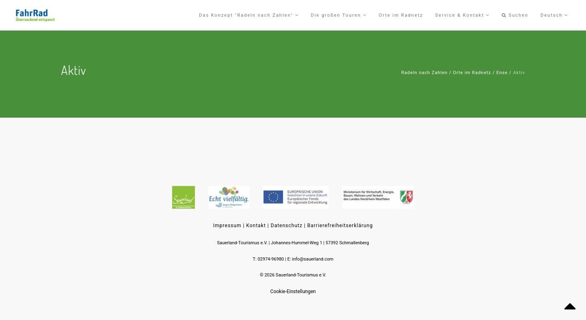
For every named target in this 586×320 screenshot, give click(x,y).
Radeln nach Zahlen (424, 72)
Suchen (515, 15)
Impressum (227, 225)
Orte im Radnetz (472, 72)
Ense (502, 72)
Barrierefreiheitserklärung (340, 225)
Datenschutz (286, 225)
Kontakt (256, 225)
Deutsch (554, 15)
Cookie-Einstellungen (293, 291)
